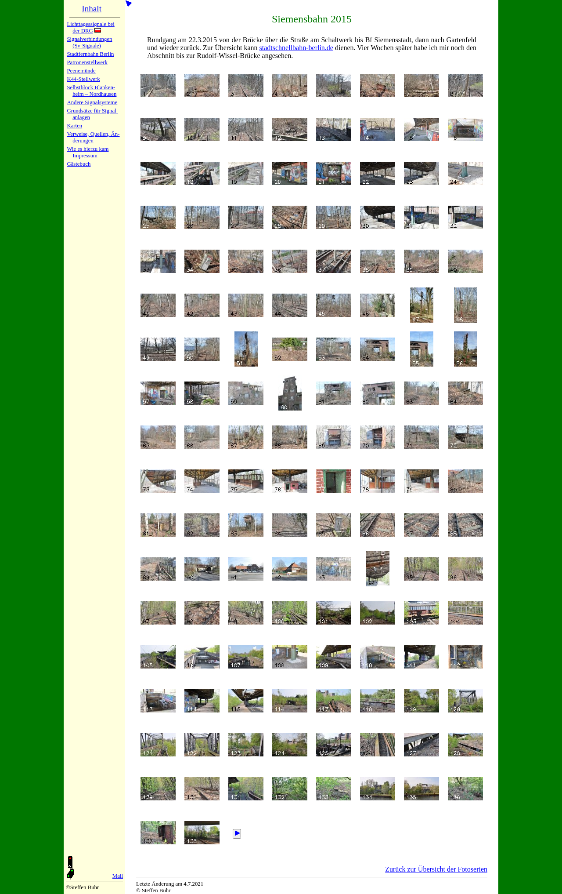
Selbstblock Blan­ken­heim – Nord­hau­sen (91, 90)
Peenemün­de (81, 71)
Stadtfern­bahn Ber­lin (90, 54)
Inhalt (91, 8)
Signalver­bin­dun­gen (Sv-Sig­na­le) (89, 42)
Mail (117, 876)
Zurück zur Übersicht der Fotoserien (436, 869)
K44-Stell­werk (83, 79)
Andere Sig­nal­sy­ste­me (92, 102)
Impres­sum (84, 156)
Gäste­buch (78, 164)
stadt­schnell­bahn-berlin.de (296, 47)
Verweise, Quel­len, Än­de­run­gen (93, 137)
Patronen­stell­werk (87, 62)
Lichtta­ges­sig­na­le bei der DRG (90, 27)
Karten (74, 126)
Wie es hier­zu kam (87, 149)
